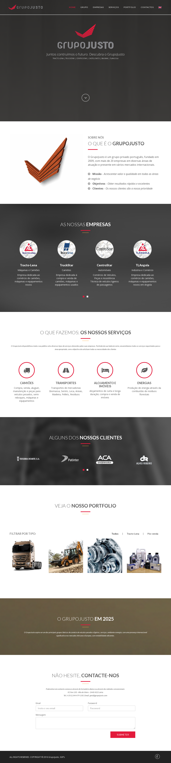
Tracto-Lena (133, 533)
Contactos (147, 7)
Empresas (98, 7)
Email (38, 703)
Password (92, 703)
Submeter (123, 734)
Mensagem (41, 714)
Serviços (114, 7)
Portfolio (130, 7)
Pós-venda (152, 533)
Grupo (84, 7)
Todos (115, 533)
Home (72, 7)
